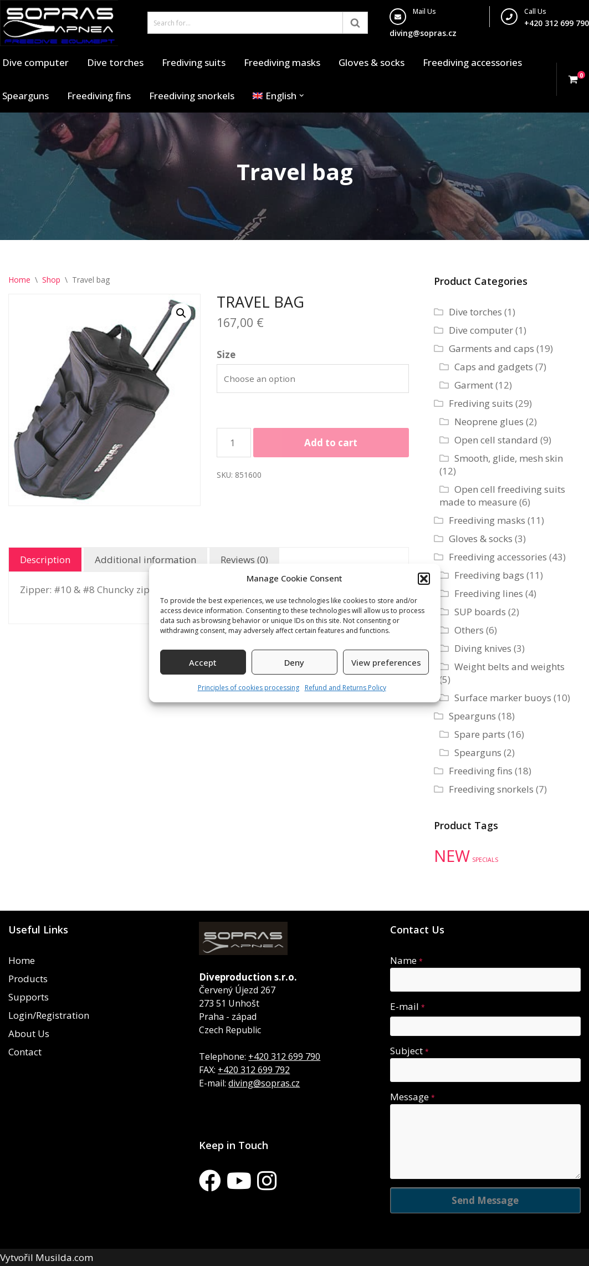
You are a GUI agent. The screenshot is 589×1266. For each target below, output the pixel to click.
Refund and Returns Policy (345, 687)
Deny (294, 662)
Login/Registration (48, 1015)
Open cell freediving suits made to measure (502, 495)
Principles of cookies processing (248, 687)
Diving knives (482, 648)
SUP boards (480, 611)
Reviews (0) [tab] (244, 559)
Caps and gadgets (493, 366)
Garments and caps (491, 348)
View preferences (386, 662)
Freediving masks (282, 62)
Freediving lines (488, 593)
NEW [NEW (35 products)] (452, 856)
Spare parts (479, 734)
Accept (203, 662)
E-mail (407, 1006)
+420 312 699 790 (284, 1056)
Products (28, 978)
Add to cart (330, 442)
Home (19, 279)
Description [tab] (45, 559)
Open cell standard (496, 439)
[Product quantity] (234, 442)
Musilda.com (64, 1257)
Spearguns (25, 95)
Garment (473, 385)
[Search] (245, 23)
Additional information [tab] (145, 559)
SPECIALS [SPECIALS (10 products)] (485, 860)
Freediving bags (489, 575)
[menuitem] (274, 96)
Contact (25, 1051)
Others (469, 630)
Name (406, 960)
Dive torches (115, 62)
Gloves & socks (371, 62)
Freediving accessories (472, 62)
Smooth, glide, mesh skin (508, 458)
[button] (423, 578)
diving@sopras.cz (423, 33)
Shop (51, 279)
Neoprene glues (489, 421)
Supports (28, 997)
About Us (28, 1033)
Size (226, 354)
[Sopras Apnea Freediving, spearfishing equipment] (59, 23)
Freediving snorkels (191, 95)
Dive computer (35, 62)
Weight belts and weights (509, 666)
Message (412, 1096)
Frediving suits (194, 62)
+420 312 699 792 (254, 1070)
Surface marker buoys (502, 697)
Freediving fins (99, 95)
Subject (409, 1050)
